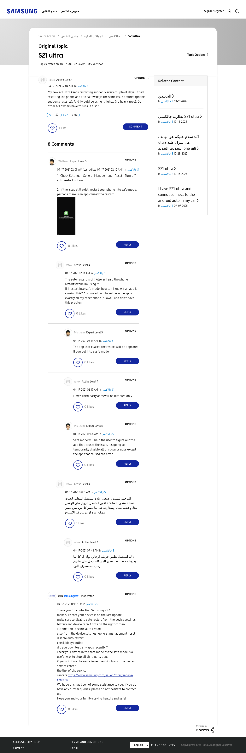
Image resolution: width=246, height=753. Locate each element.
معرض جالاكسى (70, 11)
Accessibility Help (26, 742)
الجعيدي (164, 96)
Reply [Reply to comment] (127, 244)
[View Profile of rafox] (52, 80)
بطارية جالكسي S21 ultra (178, 116)
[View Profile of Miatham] (63, 161)
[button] (141, 78)
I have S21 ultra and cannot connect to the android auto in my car (177, 194)
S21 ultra (165, 168)
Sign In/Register (214, 11)
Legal (74, 748)
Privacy (18, 748)
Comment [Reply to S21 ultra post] (135, 126)
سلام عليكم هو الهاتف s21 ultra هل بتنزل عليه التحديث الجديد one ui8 (178, 142)
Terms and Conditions (86, 742)
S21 (58, 114)
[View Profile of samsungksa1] (71, 596)
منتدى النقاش (49, 11)
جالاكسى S (82, 86)
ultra (75, 114)
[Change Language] (139, 745)
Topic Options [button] (196, 55)
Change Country (163, 745)
